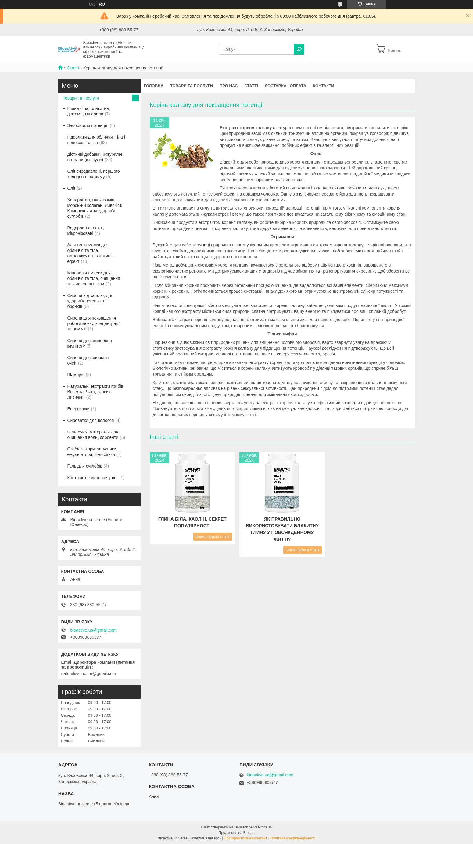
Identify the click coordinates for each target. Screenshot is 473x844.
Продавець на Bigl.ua (236, 833)
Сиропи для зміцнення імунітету (89, 343)
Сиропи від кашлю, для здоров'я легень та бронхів (90, 301)
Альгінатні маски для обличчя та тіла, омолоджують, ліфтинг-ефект (90, 253)
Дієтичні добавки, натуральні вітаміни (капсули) (95, 157)
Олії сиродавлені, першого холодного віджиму (93, 174)
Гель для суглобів (84, 466)
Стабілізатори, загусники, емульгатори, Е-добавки (92, 452)
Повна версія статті (213, 536)
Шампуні (75, 374)
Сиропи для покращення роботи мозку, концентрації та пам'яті (94, 323)
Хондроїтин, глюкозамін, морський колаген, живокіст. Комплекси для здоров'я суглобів (94, 208)
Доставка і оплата (285, 85)
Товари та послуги (191, 85)
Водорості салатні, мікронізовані (85, 230)
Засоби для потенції (87, 125)
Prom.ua (265, 827)
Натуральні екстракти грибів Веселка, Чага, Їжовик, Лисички (95, 392)
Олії (71, 188)
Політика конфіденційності (292, 838)
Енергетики (78, 408)
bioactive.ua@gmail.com (93, 630)
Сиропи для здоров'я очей (88, 360)
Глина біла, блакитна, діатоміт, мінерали (88, 111)
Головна (153, 85)
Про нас (229, 85)
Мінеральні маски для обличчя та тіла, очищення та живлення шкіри (93, 278)
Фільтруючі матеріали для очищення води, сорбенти (93, 434)
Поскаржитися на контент (245, 838)
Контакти (323, 85)
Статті (73, 67)
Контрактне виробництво (92, 477)
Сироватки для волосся (90, 420)
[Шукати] (299, 49)
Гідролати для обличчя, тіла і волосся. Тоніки (96, 140)
